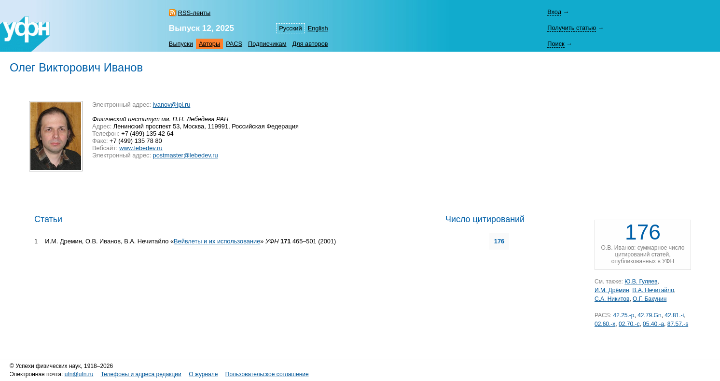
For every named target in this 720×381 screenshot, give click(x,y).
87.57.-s (677, 324)
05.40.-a (653, 324)
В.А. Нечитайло (653, 290)
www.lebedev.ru (140, 148)
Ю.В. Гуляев (640, 281)
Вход (554, 11)
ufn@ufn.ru (79, 374)
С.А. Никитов (612, 299)
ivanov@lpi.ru (172, 104)
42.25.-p (623, 315)
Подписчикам (267, 43)
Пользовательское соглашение (267, 374)
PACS (234, 43)
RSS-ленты (194, 12)
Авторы (209, 43)
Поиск (555, 43)
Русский (290, 28)
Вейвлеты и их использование (217, 241)
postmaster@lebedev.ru (185, 155)
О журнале (203, 374)
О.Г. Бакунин (649, 299)
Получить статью (571, 27)
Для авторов (310, 43)
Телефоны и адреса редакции (141, 374)
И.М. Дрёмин (612, 290)
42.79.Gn (649, 315)
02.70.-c (629, 324)
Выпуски (181, 43)
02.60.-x (605, 324)
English (318, 28)
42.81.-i (674, 315)
